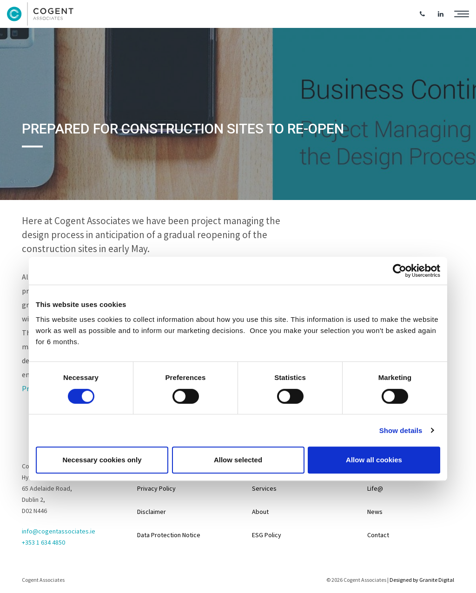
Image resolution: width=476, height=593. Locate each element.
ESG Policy (266, 535)
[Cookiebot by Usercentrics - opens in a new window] (399, 271)
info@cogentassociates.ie (58, 531)
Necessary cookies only (101, 460)
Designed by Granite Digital (422, 579)
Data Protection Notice (168, 535)
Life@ (375, 488)
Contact (378, 535)
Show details (401, 430)
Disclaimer (151, 511)
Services (264, 488)
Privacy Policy (156, 488)
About (260, 511)
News (375, 511)
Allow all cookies (374, 460)
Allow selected (238, 460)
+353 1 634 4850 (43, 542)
